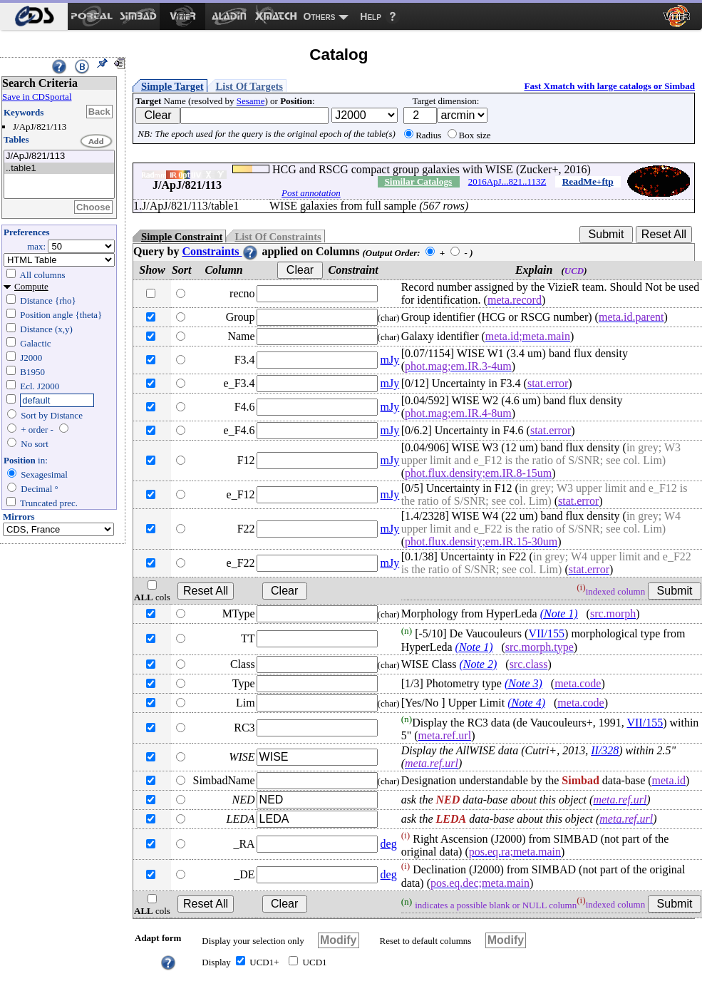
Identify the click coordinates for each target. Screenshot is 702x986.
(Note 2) (478, 664)
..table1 (59, 169)
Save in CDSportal (37, 96)
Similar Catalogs (418, 181)
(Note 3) (523, 683)
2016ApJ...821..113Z (507, 181)
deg (389, 844)
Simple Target (172, 86)
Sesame (251, 101)
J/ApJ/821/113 (59, 156)
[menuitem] (34, 16)
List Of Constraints (277, 236)
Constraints (220, 251)
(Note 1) (559, 613)
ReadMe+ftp (588, 181)
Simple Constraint (181, 236)
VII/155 (546, 634)
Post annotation (311, 193)
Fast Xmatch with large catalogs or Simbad (609, 86)
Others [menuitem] (320, 16)
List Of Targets (249, 86)
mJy (390, 360)
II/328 (605, 750)
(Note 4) (526, 703)
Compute (31, 286)
